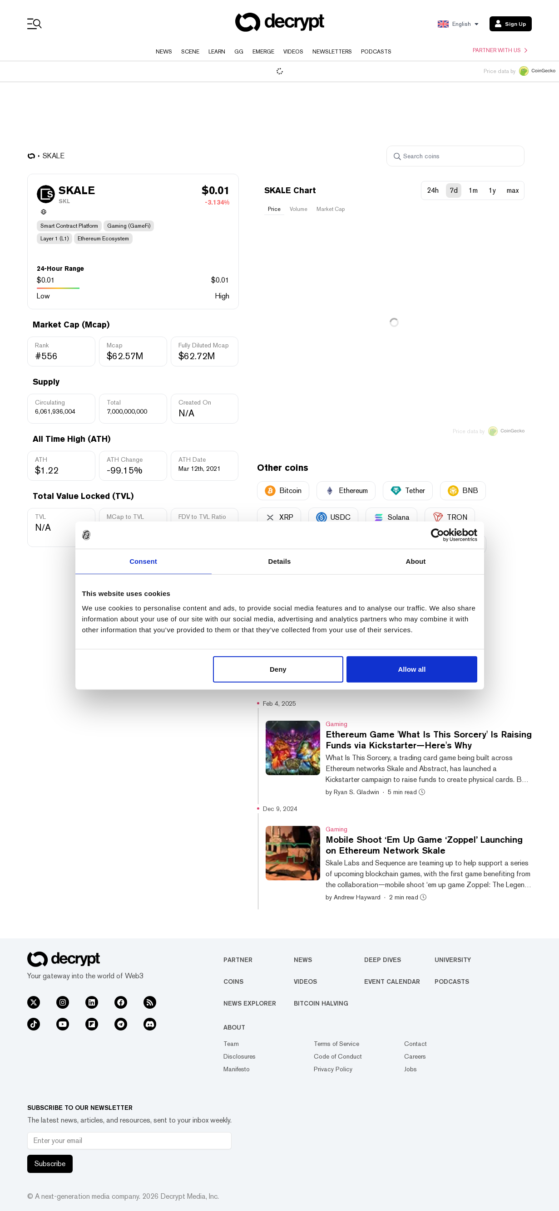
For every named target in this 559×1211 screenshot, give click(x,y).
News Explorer (249, 1003)
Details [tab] (279, 561)
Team (231, 1043)
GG (238, 52)
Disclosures (239, 1056)
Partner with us (500, 50)
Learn (216, 52)
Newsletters (332, 52)
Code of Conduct (338, 1056)
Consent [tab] (143, 561)
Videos (293, 52)
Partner (237, 959)
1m (473, 190)
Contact (415, 1043)
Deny (278, 669)
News (164, 52)
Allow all (412, 669)
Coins (233, 981)
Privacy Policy (333, 1069)
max (513, 190)
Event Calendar (392, 981)
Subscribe (50, 1163)
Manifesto (236, 1069)
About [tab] (416, 561)
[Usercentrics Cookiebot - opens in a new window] (437, 535)
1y (492, 190)
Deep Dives (382, 959)
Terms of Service (336, 1043)
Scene (190, 52)
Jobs (410, 1069)
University (453, 959)
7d (454, 190)
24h (433, 190)
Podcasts (376, 52)
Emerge (263, 52)
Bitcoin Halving (321, 1003)
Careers (415, 1056)
